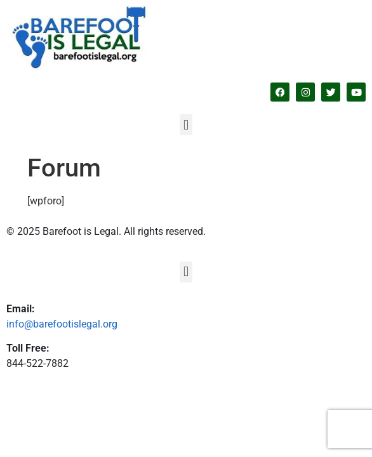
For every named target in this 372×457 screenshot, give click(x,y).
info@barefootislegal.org (61, 324)
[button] (186, 124)
